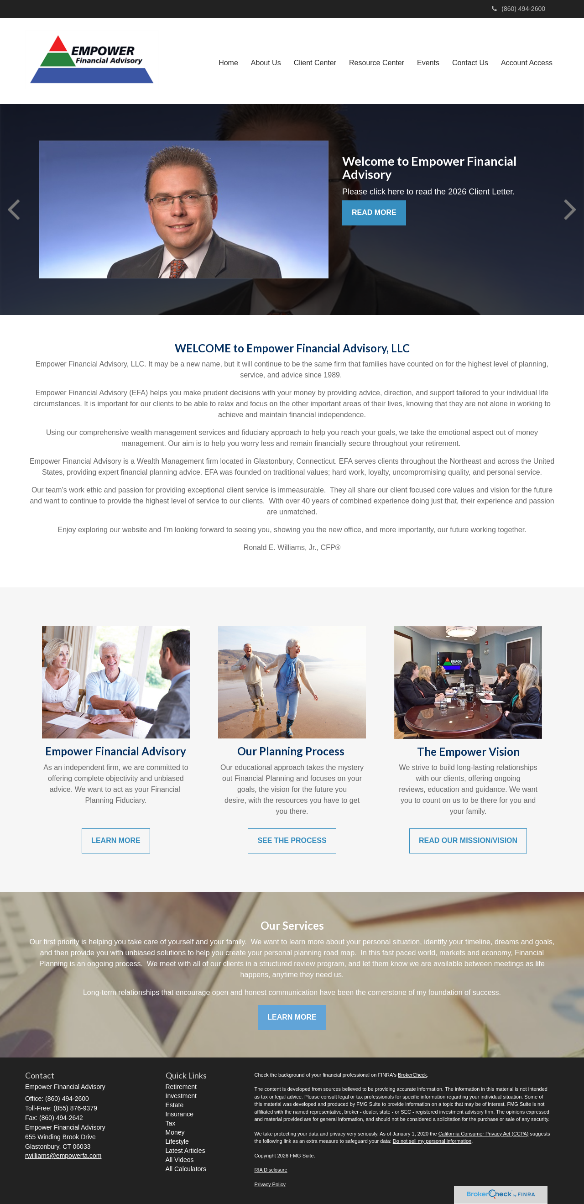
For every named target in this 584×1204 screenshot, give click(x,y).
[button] (266, 61)
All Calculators (186, 1169)
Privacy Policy (270, 1184)
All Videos (180, 1159)
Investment (181, 1095)
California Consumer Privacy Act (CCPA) (483, 1133)
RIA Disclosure (271, 1170)
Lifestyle (177, 1141)
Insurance (179, 1114)
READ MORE (374, 212)
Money (175, 1132)
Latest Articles (185, 1150)
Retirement (181, 1086)
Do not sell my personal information (432, 1141)
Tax (171, 1123)
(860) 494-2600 (518, 8)
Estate (175, 1105)
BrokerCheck (412, 1075)
